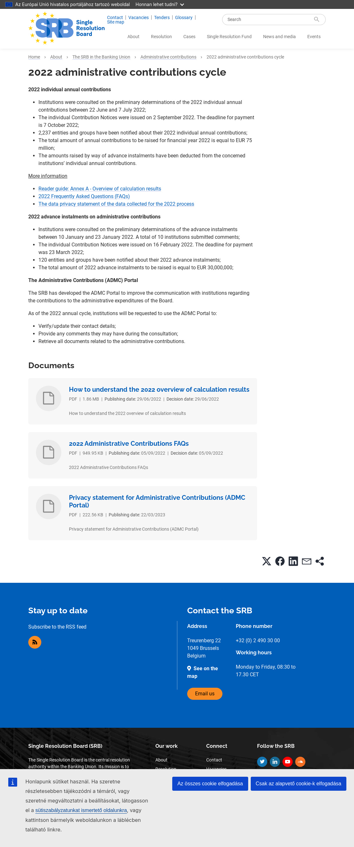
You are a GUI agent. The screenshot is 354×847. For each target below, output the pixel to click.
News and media (279, 36)
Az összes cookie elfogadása (210, 783)
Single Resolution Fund (229, 36)
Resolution (161, 36)
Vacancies (138, 17)
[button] (266, 561)
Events (314, 36)
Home (34, 56)
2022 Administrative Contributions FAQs (129, 443)
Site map (115, 22)
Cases (189, 36)
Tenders (162, 17)
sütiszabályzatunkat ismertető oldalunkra (81, 810)
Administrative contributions (168, 56)
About (133, 36)
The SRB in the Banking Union (101, 56)
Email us (204, 694)
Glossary (184, 17)
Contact (115, 17)
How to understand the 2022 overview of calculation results (159, 389)
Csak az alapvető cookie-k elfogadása (299, 783)
